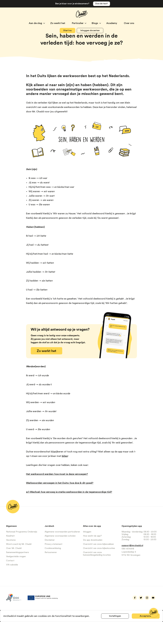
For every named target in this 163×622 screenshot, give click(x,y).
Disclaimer (50, 540)
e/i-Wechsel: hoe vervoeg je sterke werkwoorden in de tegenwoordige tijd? (69, 492)
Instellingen (115, 616)
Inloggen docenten (90, 30)
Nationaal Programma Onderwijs (21, 532)
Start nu (67, 30)
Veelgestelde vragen (16, 556)
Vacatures (11, 540)
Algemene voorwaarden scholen (60, 536)
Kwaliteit (10, 536)
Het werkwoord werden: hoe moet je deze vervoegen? (57, 474)
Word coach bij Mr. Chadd (18, 544)
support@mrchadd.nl (132, 545)
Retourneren (51, 552)
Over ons (129, 23)
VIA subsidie (12, 565)
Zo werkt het (58, 23)
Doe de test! (101, 4)
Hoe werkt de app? (92, 536)
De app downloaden (92, 540)
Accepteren (146, 616)
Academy (112, 23)
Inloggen (87, 532)
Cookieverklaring (53, 548)
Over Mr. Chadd (13, 548)
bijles (65, 456)
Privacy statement (53, 544)
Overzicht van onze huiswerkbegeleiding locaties (97, 553)
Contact (10, 561)
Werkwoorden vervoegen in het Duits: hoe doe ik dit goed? (59, 483)
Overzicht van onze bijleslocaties (99, 548)
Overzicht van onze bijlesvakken (98, 544)
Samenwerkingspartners (17, 552)
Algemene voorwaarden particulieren (62, 532)
